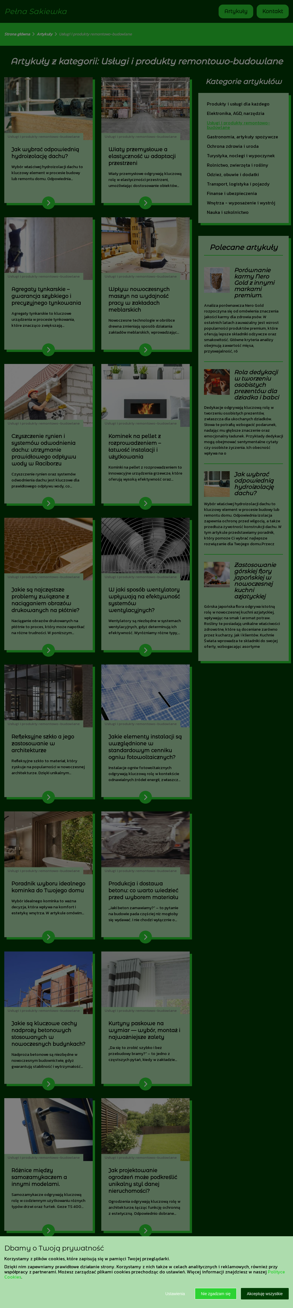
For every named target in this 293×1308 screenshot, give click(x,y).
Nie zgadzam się (216, 1293)
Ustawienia (175, 1293)
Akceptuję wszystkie (265, 1293)
